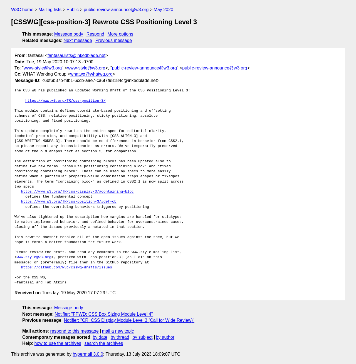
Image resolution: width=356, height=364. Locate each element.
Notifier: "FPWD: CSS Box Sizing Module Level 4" (104, 314)
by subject (142, 337)
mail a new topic (118, 331)
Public (72, 9)
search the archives (104, 343)
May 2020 (163, 9)
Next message (78, 40)
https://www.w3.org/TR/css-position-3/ (65, 100)
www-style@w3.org (43, 68)
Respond (95, 34)
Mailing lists (49, 9)
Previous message (113, 40)
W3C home (22, 9)
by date (100, 337)
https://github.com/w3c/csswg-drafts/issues (66, 267)
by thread (120, 337)
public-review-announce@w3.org (116, 9)
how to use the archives (57, 343)
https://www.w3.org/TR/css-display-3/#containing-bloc (77, 191)
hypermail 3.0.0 (88, 354)
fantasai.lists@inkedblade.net (76, 55)
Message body (68, 34)
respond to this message (74, 331)
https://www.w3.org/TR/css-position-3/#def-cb (68, 201)
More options (121, 34)
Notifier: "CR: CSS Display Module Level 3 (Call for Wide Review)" (129, 320)
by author (165, 337)
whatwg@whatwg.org (91, 74)
